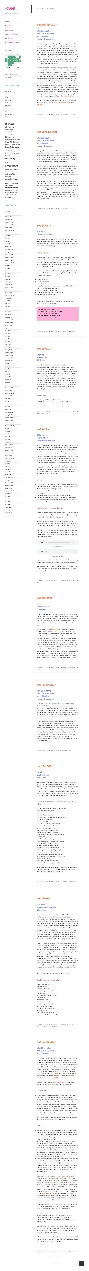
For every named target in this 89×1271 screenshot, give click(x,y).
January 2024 (8, 284)
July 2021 (7, 366)
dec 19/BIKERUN (46, 684)
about (7, 22)
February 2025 (9, 249)
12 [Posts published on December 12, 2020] (17, 58)
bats (61, 881)
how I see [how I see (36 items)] (10, 150)
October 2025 (8, 227)
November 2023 (9, 290)
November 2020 (9, 387)
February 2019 (9, 445)
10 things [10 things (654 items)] (9, 124)
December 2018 (9, 450)
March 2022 (8, 344)
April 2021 (7, 374)
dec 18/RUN (44, 766)
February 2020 (9, 412)
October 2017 (8, 488)
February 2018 (9, 477)
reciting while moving (52, 1026)
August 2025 (8, 233)
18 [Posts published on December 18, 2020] (15, 61)
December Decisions (67, 96)
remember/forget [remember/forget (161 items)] (11, 179)
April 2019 (7, 439)
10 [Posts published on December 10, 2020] (13, 58)
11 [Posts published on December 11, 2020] (15, 58)
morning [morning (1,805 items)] (10, 158)
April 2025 (7, 244)
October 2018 (8, 455)
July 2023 (7, 301)
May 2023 (7, 306)
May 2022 (7, 339)
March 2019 (8, 442)
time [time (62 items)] (12, 190)
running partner (45, 413)
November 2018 (9, 453)
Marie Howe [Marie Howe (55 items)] (8, 153)
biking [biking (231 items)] (7, 137)
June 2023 (7, 303)
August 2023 (8, 298)
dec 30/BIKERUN (47, 24)
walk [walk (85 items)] (6, 195)
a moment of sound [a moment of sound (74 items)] (11, 133)
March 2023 (8, 311)
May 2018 (7, 469)
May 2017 (7, 502)
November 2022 (9, 322)
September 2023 (9, 295)
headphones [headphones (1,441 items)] (12, 147)
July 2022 (7, 333)
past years (9, 30)
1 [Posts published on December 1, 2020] (8, 56)
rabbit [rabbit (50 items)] (6, 172)
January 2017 (8, 512)
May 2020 (7, 404)
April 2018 (7, 472)
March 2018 (8, 474)
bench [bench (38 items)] (14, 135)
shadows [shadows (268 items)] (9, 188)
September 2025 (9, 230)
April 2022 (7, 341)
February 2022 (9, 347)
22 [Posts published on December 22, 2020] (8, 63)
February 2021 (8, 379)
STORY (56, 1078)
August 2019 (8, 428)
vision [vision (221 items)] (14, 192)
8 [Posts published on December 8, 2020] (8, 58)
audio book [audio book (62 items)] (8, 135)
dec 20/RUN (44, 597)
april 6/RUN (8, 91)
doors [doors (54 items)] (18, 139)
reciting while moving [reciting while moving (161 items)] (10, 175)
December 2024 (9, 254)
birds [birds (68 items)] (12, 137)
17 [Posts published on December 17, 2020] (13, 61)
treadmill (39, 116)
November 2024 (9, 257)
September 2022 (9, 328)
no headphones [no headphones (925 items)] (11, 164)
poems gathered (11, 34)
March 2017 (8, 507)
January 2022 (8, 350)
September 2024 (9, 263)
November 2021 (9, 355)
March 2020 (8, 409)
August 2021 (8, 363)
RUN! (10, 8)
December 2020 (9, 385)
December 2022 (9, 320)
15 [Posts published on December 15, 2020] (8, 61)
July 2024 (7, 268)
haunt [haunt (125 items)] (18, 144)
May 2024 (7, 274)
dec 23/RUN (44, 348)
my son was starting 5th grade (65, 1176)
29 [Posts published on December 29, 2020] (8, 65)
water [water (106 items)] (11, 195)
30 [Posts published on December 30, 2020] (11, 65)
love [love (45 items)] (16, 152)
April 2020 (8, 407)
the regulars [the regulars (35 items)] (8, 190)
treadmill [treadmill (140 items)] (8, 192)
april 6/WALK (8, 96)
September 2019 (9, 426)
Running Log (54, 114)
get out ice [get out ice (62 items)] (8, 144)
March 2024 (8, 279)
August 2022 (8, 330)
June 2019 (7, 434)
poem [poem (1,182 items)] (16, 169)
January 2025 (8, 252)
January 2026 (8, 219)
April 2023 (7, 309)
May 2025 (7, 241)
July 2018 (7, 463)
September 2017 (9, 491)
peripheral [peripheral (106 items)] (8, 170)
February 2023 (9, 314)
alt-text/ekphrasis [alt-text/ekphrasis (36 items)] (9, 131)
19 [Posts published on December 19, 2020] (17, 61)
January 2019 (8, 447)
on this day (9, 38)
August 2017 (8, 493)
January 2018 (8, 480)
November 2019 (9, 420)
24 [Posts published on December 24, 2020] (13, 63)
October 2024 (8, 260)
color (61, 750)
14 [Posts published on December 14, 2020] (6, 61)
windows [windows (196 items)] (8, 197)
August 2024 (8, 265)
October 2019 (8, 423)
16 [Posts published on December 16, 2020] (10, 61)
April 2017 (7, 504)
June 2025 (7, 238)
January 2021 (8, 382)
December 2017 (9, 483)
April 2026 (7, 211)
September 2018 (9, 458)
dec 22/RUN (44, 429)
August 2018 (8, 461)
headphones (63, 411)
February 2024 (9, 282)
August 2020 (8, 396)
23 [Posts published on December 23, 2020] (10, 63)
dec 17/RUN (44, 898)
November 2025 (9, 225)
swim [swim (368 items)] (15, 188)
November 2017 (9, 485)
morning (62, 114)
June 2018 (7, 466)
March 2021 (8, 377)
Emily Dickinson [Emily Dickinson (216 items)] (11, 142)
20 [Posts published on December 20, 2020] (19, 61)
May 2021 (7, 371)
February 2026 (9, 216)
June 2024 (7, 271)
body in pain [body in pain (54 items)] (8, 139)
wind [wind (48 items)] (14, 195)
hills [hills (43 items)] (6, 150)
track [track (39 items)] (16, 190)
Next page (81, 1263)
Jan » (18, 67)
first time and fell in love (48, 1193)
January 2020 (8, 415)
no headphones (69, 114)
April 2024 (7, 276)
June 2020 (7, 401)
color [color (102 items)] (14, 139)
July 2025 (7, 235)
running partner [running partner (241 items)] (11, 183)
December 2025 (9, 222)
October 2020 (9, 390)
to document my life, (63, 1082)
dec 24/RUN (44, 225)
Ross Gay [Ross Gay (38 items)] (7, 181)
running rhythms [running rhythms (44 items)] (9, 185)
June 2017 (7, 499)
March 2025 (8, 246)
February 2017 (8, 510)
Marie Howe (63, 1251)
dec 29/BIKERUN (47, 131)
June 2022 (7, 336)
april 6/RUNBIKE (9, 114)
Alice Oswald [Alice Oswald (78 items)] (9, 129)
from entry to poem (12, 42)
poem (74, 114)
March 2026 (8, 214)
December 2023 (9, 287)
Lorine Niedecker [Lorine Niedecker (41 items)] (9, 151)
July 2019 (7, 431)
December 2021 (9, 352)
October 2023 (8, 292)
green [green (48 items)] (13, 144)
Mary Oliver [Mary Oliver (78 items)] (15, 153)
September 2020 (9, 393)
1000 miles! (63, 331)
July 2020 (7, 398)
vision (69, 750)
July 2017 (7, 496)
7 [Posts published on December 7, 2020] (6, 58)
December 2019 (9, 417)
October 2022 (8, 325)
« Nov (8, 67)
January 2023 (8, 317)
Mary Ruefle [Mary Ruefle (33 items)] (7, 155)
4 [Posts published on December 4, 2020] (15, 56)
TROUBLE (59, 1073)
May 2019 (7, 436)
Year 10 (8, 26)
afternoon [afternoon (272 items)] (9, 127)
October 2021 (8, 358)
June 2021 (7, 369)
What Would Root (54, 629)
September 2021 (9, 360)
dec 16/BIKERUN (46, 1042)
